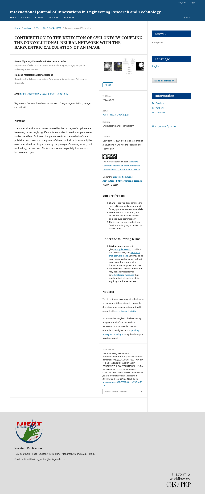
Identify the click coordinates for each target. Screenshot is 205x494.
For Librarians (158, 112)
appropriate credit (122, 249)
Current (39, 17)
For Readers (158, 103)
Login (192, 2)
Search (188, 17)
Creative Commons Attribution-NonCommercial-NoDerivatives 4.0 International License (121, 165)
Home (13, 17)
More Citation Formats (116, 391)
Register (182, 2)
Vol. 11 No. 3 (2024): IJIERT (48, 28)
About (52, 17)
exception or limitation (126, 311)
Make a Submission (164, 80)
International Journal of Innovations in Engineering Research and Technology (85, 12)
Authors (67, 17)
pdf (109, 84)
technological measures (122, 274)
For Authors (158, 107)
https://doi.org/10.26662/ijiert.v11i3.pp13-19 (44, 93)
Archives (25, 17)
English (156, 66)
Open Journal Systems (164, 126)
